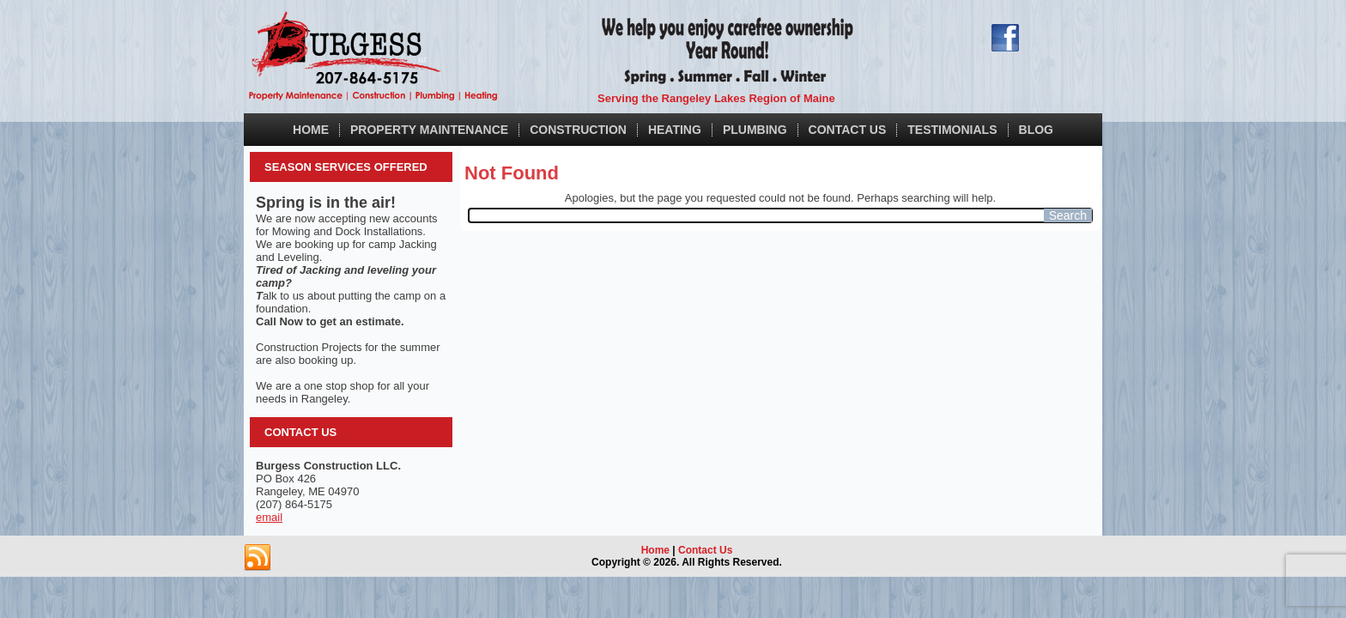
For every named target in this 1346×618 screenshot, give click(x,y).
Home (311, 129)
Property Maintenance (429, 129)
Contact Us (848, 129)
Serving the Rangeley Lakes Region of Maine (716, 98)
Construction (578, 129)
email (269, 517)
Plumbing (755, 129)
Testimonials (952, 129)
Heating (674, 129)
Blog (1036, 129)
